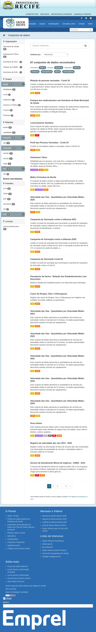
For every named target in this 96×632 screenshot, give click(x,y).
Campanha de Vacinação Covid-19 (46, 259)
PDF (37, 135)
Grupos (42, 24)
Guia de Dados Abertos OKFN (54, 525)
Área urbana (36, 423)
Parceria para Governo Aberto (19, 578)
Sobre (90, 24)
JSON (37, 93)
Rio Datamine (47, 547)
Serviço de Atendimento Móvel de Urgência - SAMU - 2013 (57, 463)
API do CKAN (11, 589)
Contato (81, 24)
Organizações (30, 24)
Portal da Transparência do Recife (55, 553)
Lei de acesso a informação (18, 575)
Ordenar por (35, 54)
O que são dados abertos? (17, 566)
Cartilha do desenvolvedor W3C (54, 522)
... (61, 486)
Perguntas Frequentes (16, 542)
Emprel (34, 619)
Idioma (6, 602)
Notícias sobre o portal (16, 533)
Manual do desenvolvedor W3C (54, 519)
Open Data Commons (15, 581)
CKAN (7, 598)
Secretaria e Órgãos (61, 14)
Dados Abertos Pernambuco (53, 541)
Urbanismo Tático (38, 157)
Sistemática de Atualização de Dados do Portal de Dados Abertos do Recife (20, 527)
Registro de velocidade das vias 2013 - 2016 (51, 443)
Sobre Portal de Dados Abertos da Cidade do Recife (26, 586)
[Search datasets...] (56, 46)
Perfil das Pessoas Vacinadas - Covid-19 (49, 143)
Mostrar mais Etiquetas (12, 179)
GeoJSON (34, 170)
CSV (32, 93)
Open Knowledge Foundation (17, 592)
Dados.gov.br (47, 544)
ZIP (50, 435)
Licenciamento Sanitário (41, 123)
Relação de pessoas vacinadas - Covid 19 (50, 80)
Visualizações (53, 24)
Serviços (44, 14)
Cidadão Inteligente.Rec (51, 557)
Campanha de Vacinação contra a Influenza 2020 (53, 239)
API (70, 497)
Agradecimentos (13, 545)
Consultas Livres (68, 24)
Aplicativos (11, 536)
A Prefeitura (32, 14)
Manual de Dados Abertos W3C (54, 516)
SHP (45, 435)
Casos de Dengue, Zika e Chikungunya (48, 294)
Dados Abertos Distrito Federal (54, 550)
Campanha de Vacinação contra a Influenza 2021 (53, 219)
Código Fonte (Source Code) (18, 548)
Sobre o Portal (13, 516)
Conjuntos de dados (19, 35)
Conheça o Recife (82, 14)
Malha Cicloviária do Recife (43, 177)
